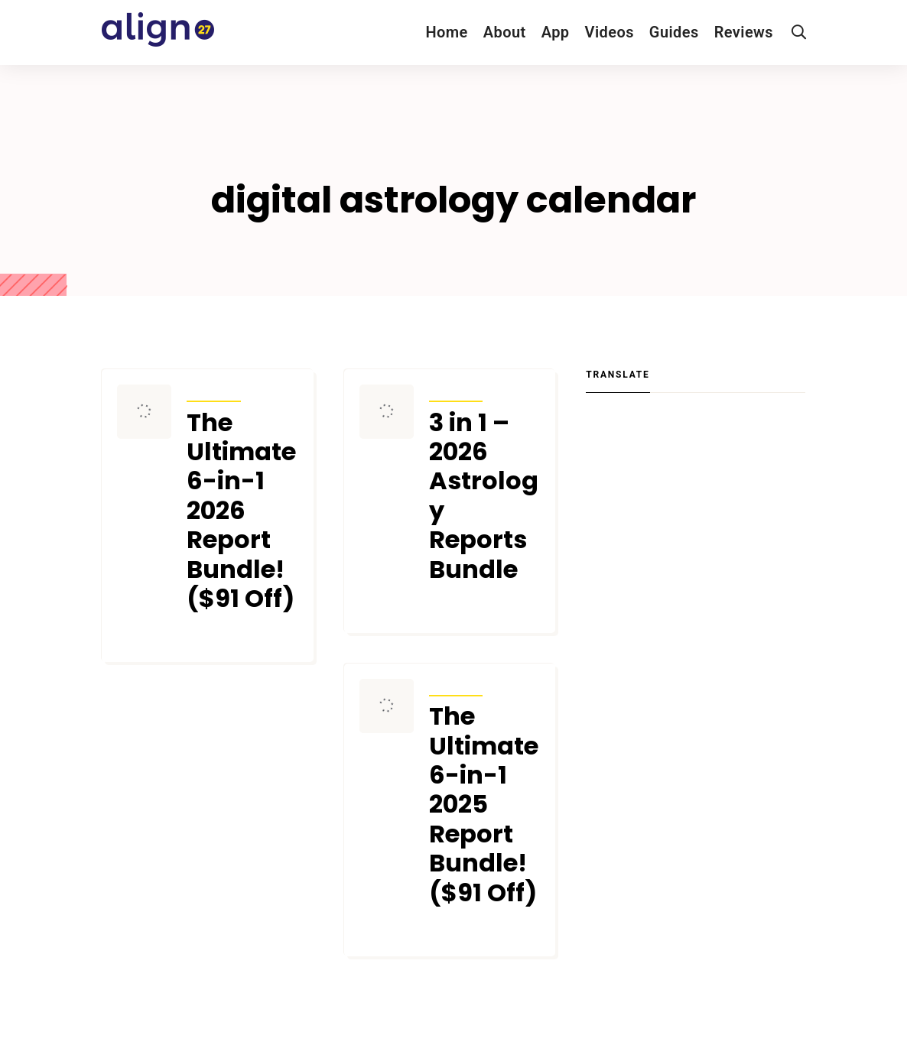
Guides (674, 32)
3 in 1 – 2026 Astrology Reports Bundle (483, 496)
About (504, 32)
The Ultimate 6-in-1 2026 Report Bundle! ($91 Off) (241, 511)
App (555, 32)
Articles (214, 391)
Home (446, 32)
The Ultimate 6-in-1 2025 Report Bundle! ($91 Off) (483, 804)
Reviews (743, 32)
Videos (609, 32)
